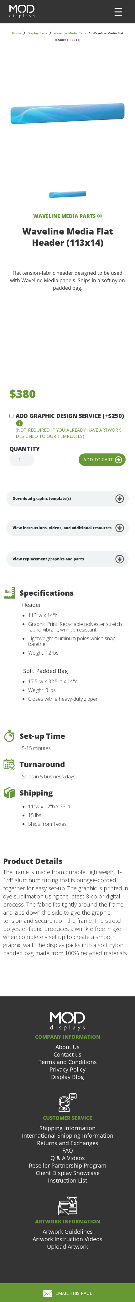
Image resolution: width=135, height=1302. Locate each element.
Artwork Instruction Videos (67, 1239)
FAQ (67, 1150)
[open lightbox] (67, 113)
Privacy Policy (67, 1069)
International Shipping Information (67, 1135)
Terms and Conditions (68, 1062)
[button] (118, 12)
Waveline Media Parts (70, 33)
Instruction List (67, 1180)
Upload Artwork (67, 1246)
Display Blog (67, 1077)
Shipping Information (67, 1128)
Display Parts (37, 33)
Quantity (24, 449)
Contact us (67, 1054)
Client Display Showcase (68, 1173)
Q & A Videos (67, 1158)
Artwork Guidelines (68, 1231)
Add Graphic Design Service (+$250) (70, 416)
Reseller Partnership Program (67, 1165)
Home (16, 33)
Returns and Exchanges (67, 1143)
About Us (67, 1047)
